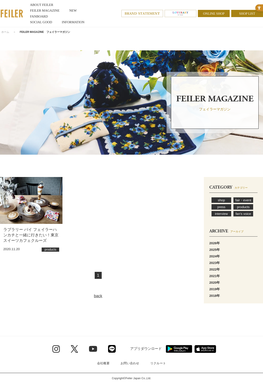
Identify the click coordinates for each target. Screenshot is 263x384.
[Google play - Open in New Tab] (179, 349)
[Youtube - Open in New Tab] (93, 349)
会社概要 (103, 363)
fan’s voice (243, 214)
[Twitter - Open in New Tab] (74, 349)
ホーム (5, 32)
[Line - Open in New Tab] (112, 349)
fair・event (243, 200)
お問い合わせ (130, 363)
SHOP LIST (247, 13)
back (98, 296)
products (243, 207)
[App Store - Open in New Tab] (205, 349)
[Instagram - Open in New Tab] (56, 349)
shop (221, 200)
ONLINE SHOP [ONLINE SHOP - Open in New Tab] (214, 13)
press (221, 207)
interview (221, 214)
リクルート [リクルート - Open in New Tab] (158, 363)
